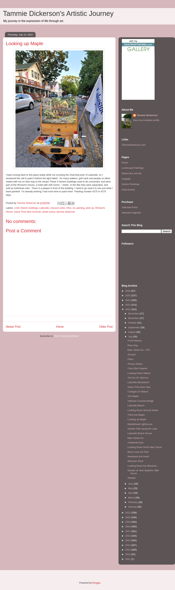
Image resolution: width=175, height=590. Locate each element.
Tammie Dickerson (147, 115)
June (131, 483)
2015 (128, 540)
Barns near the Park (138, 452)
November (134, 318)
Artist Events (128, 189)
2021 (128, 512)
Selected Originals (131, 212)
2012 (128, 554)
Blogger (96, 582)
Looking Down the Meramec (142, 465)
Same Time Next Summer (27, 211)
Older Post (106, 326)
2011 (128, 559)
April (131, 492)
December (134, 313)
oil (74, 208)
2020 (128, 517)
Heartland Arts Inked (138, 456)
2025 (128, 295)
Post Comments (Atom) (66, 336)
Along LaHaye (134, 363)
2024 (128, 300)
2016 (128, 535)
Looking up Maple (136, 419)
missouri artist (57, 208)
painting (80, 208)
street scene (48, 211)
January (132, 506)
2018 (128, 526)
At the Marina (134, 340)
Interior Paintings (130, 184)
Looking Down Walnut (138, 373)
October (132, 322)
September (134, 327)
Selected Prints (129, 207)
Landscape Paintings (133, 168)
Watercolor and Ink (131, 173)
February (133, 502)
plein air (90, 208)
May (130, 488)
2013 (128, 549)
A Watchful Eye (135, 442)
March (131, 497)
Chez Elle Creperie (137, 368)
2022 (128, 309)
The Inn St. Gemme (137, 377)
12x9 (16, 208)
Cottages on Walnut (137, 391)
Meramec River (135, 461)
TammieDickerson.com (133, 144)
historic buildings (29, 208)
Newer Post (13, 326)
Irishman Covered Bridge (140, 401)
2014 (128, 545)
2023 (128, 304)
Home (60, 326)
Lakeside (44, 208)
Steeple (131, 477)
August (132, 332)
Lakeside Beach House (139, 433)
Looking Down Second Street (142, 410)
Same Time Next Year (138, 387)
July (130, 336)
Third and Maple (136, 414)
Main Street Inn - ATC (138, 350)
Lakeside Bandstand (138, 382)
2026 (128, 291)
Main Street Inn (135, 438)
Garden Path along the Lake (142, 428)
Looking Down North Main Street (144, 447)
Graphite (126, 178)
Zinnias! (131, 354)
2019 (128, 522)
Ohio (68, 208)
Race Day (132, 345)
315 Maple (133, 396)
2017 (128, 531)
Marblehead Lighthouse (139, 424)
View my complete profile (146, 120)
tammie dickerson (66, 211)
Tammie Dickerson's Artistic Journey (58, 13)
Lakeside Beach (135, 405)
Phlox (130, 359)
